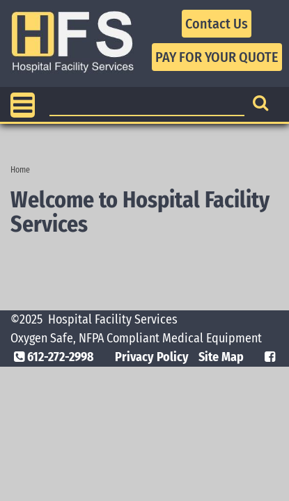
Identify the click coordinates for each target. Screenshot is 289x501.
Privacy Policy (152, 357)
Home (20, 170)
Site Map (221, 357)
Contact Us (216, 23)
